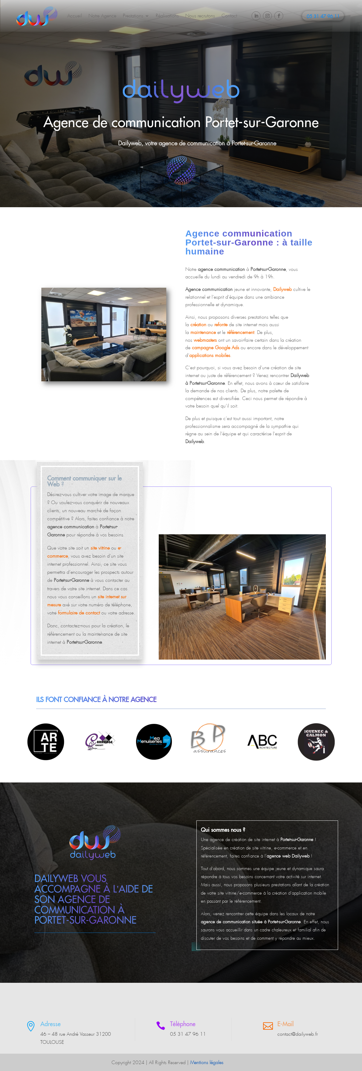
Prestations (133, 16)
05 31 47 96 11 (323, 16)
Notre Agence (102, 16)
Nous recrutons (200, 16)
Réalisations (167, 16)
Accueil (74, 16)
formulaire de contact (79, 613)
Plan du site (239, 1062)
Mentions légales (206, 1062)
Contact (229, 16)
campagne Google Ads (215, 347)
